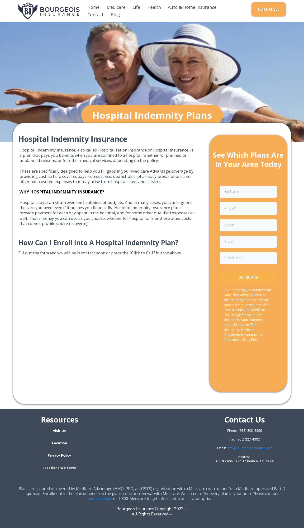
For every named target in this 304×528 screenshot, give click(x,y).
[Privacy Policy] (59, 455)
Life (136, 7)
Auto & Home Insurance (192, 7)
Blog (115, 14)
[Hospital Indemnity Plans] (152, 115)
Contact (95, 14)
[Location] (59, 443)
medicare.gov (100, 498)
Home (93, 7)
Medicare (116, 7)
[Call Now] (269, 9)
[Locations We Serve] (59, 467)
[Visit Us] (59, 430)
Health (154, 7)
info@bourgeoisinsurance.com (249, 448)
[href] (152, 445)
